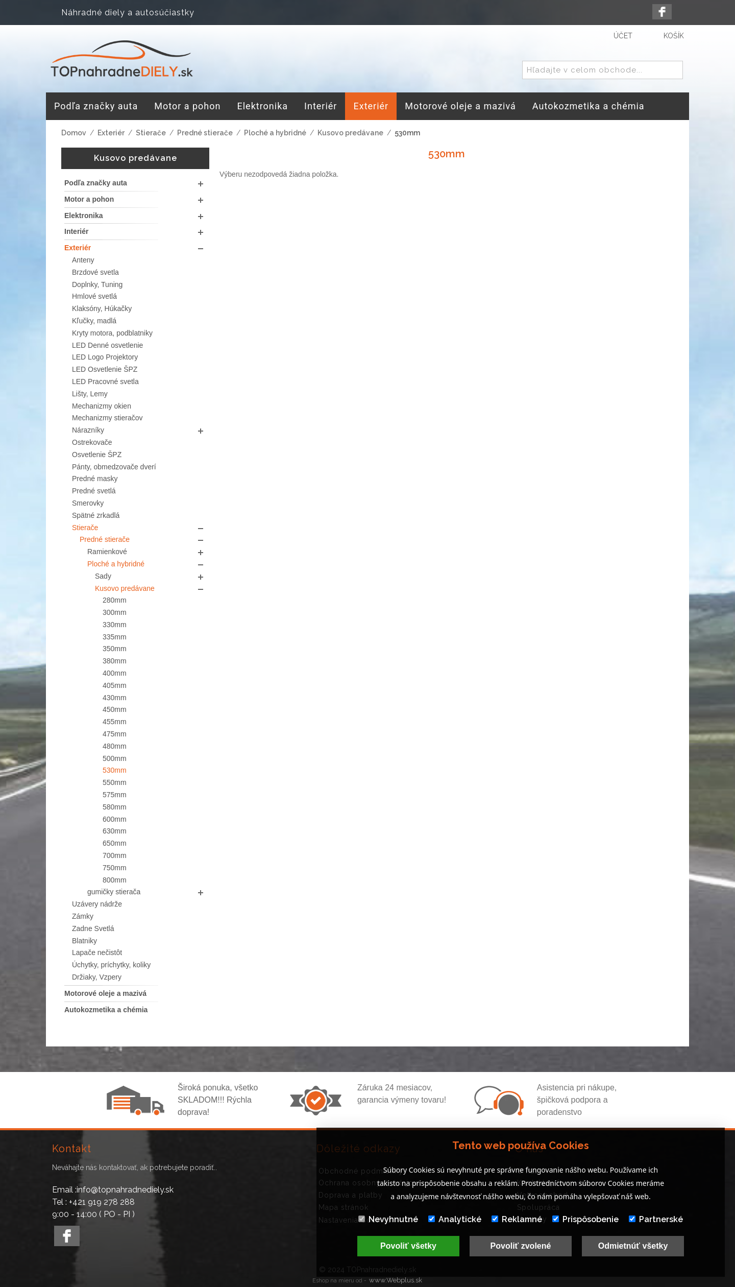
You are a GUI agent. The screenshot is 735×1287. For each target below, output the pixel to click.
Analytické (454, 1219)
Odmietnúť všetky (633, 1246)
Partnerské (656, 1219)
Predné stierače (205, 133)
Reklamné (517, 1219)
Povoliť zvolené (521, 1246)
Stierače (151, 133)
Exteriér (111, 133)
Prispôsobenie (585, 1219)
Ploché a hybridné (275, 133)
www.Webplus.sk (395, 1280)
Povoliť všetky (408, 1246)
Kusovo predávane (350, 133)
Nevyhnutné (388, 1219)
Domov (73, 133)
